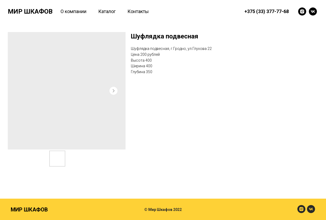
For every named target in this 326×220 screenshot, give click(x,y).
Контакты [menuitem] (138, 11)
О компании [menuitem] (73, 11)
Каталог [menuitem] (107, 11)
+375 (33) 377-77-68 (266, 11)
